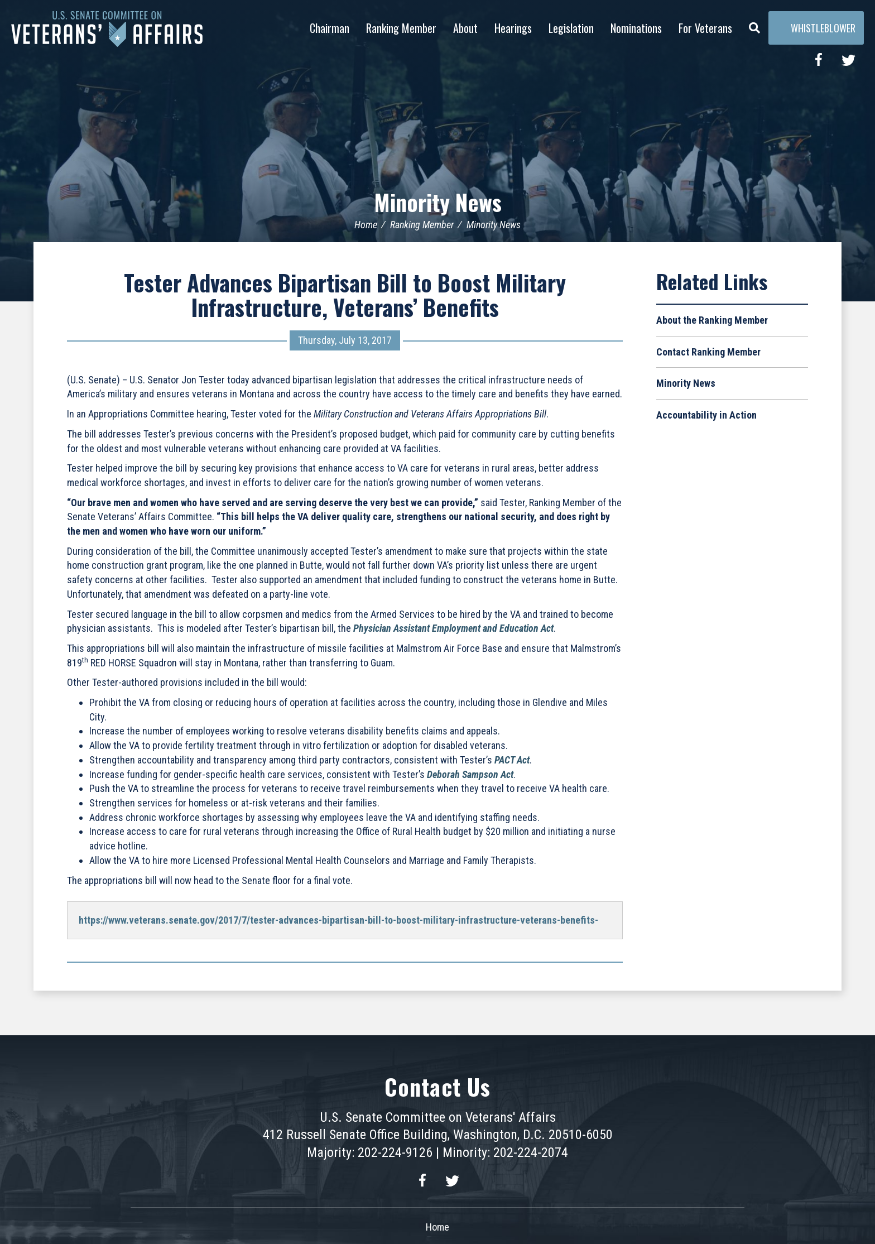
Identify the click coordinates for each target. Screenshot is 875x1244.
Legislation (571, 28)
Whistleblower (816, 28)
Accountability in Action (706, 415)
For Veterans (705, 28)
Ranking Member (401, 28)
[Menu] (754, 25)
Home (365, 224)
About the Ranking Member (712, 320)
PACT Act (512, 760)
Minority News (438, 202)
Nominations (636, 28)
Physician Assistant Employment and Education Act (453, 628)
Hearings (513, 28)
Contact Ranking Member (708, 352)
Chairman (329, 28)
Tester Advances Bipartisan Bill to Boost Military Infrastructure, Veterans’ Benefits (345, 295)
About (465, 28)
